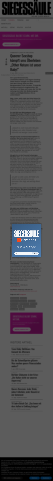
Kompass (28, 240)
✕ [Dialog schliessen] (36, 225)
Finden (35, 253)
